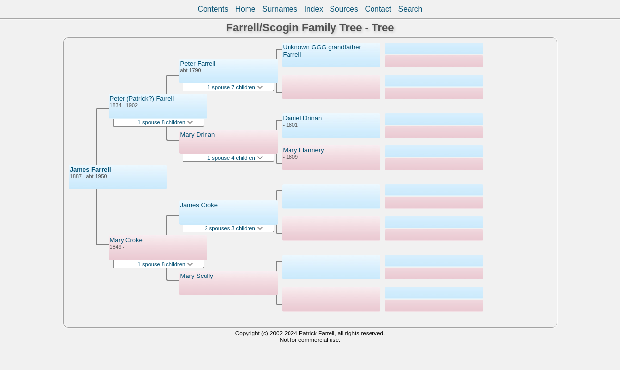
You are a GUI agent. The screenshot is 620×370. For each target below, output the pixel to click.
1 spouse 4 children (235, 158)
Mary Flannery (303, 150)
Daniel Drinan (302, 118)
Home (245, 9)
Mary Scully (196, 275)
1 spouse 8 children (165, 122)
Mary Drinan (197, 134)
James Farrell (90, 169)
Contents (213, 9)
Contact (378, 9)
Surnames (279, 9)
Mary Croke (126, 240)
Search (410, 9)
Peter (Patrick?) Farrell (142, 98)
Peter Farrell (198, 63)
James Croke (199, 205)
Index (313, 9)
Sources (344, 9)
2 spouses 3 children (234, 228)
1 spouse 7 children (235, 87)
